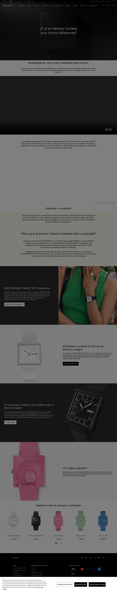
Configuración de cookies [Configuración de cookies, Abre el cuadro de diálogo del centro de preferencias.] (64, 584)
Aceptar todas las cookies (97, 584)
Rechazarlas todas (80, 584)
